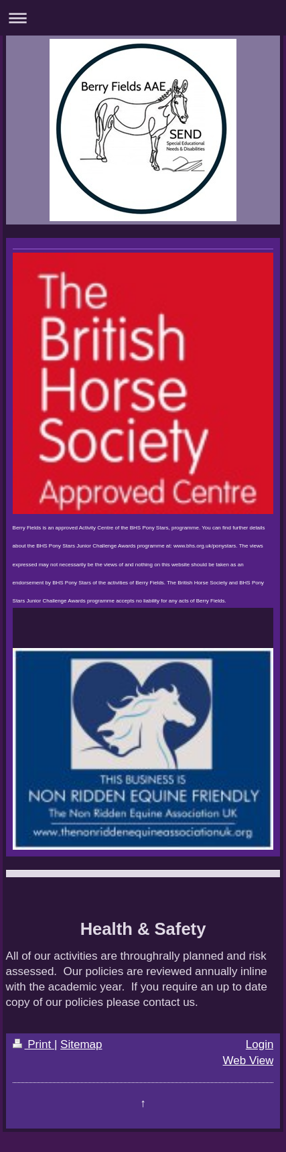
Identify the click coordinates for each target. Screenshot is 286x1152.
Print (33, 1044)
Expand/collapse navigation (143, 17)
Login (260, 1044)
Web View (248, 1060)
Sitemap (81, 1044)
